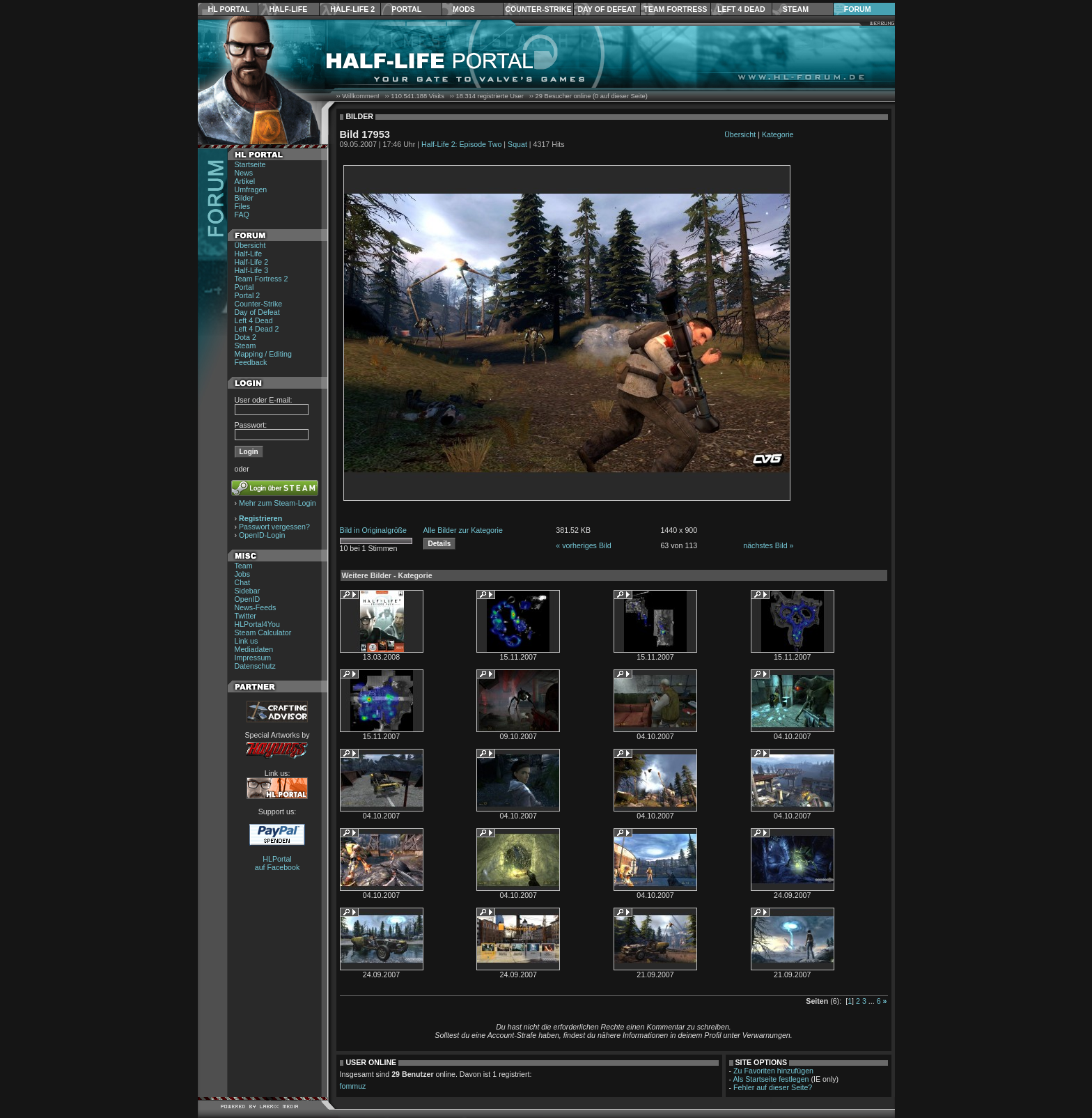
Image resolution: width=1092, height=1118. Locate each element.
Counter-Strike (538, 9)
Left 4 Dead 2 (257, 329)
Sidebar (247, 591)
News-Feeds (255, 607)
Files (243, 206)
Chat (243, 582)
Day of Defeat (606, 9)
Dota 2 (245, 337)
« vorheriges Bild (583, 545)
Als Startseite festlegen (771, 1079)
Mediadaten (254, 649)
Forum (857, 9)
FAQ (242, 214)
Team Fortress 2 (261, 278)
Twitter (245, 616)
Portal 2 (247, 295)
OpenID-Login (262, 535)
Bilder (244, 198)
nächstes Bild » (768, 545)
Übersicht (250, 245)
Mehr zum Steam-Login (277, 503)
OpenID (247, 599)
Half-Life (288, 9)
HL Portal (229, 9)
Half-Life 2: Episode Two (461, 144)
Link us (246, 641)
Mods (464, 9)
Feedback (251, 362)
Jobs (243, 574)
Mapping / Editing (263, 354)
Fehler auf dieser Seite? (772, 1087)
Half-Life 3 (252, 270)
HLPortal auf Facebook (277, 863)
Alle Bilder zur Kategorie (463, 530)
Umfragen (251, 189)
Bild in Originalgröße (373, 530)
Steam (796, 9)
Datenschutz (255, 666)
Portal (406, 9)
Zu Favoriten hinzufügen (773, 1070)
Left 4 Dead (741, 9)
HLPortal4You (257, 624)
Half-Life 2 (352, 9)
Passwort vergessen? (274, 526)
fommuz (353, 1086)
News (244, 173)
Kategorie (778, 134)
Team (244, 565)
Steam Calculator (263, 632)
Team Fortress (675, 9)
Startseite (250, 164)
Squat (517, 144)
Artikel (245, 181)
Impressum (253, 657)
